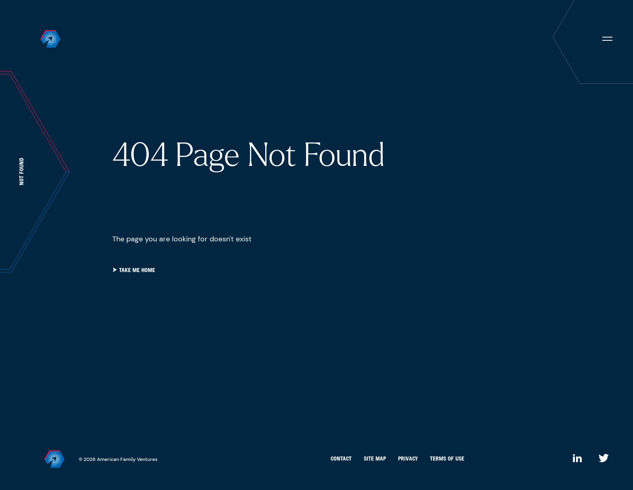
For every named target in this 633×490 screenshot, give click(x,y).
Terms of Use (447, 459)
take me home (133, 271)
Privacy (408, 459)
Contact (341, 459)
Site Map (375, 459)
